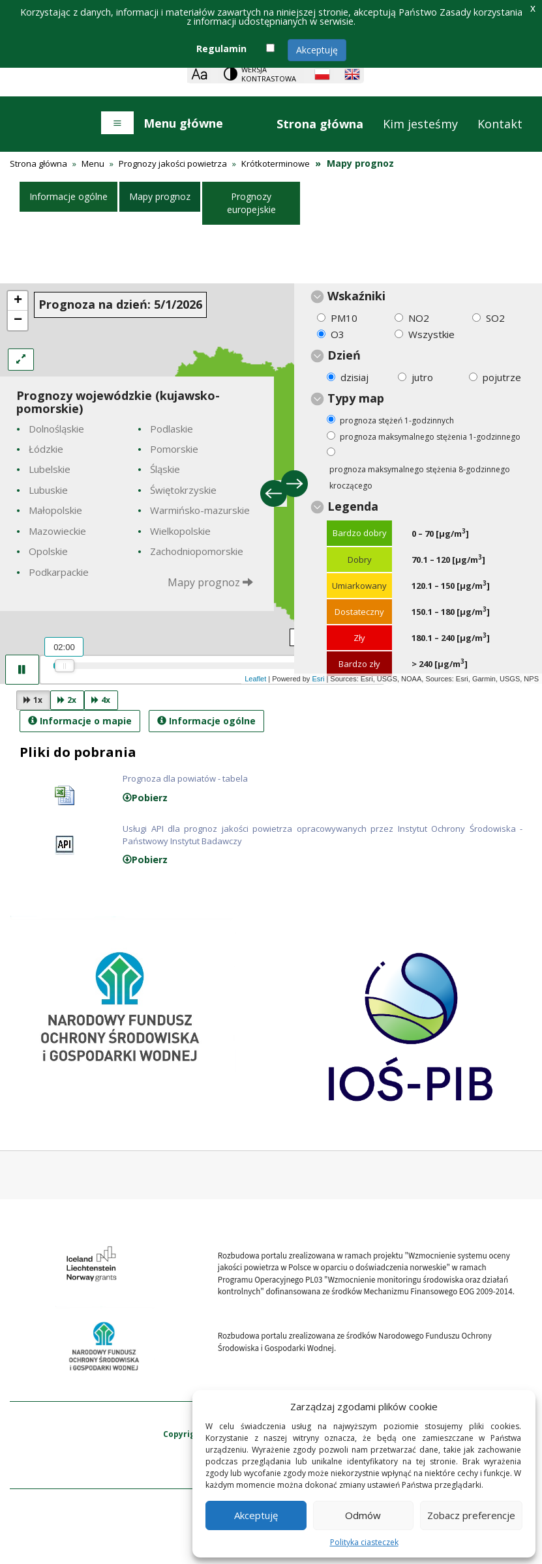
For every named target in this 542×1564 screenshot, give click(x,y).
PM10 (344, 317)
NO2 (418, 317)
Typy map (355, 398)
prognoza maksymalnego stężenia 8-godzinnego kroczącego (419, 477)
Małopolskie (55, 510)
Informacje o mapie (80, 721)
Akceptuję (317, 50)
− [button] (18, 320)
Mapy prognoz (159, 196)
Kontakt (499, 124)
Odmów (363, 1515)
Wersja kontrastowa (268, 74)
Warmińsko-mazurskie (200, 510)
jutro (422, 377)
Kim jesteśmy (420, 124)
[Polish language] (322, 74)
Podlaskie (171, 428)
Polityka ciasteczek (364, 1542)
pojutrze (502, 377)
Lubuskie (48, 489)
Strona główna (320, 124)
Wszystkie (431, 334)
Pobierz (145, 797)
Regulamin (221, 48)
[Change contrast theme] (261, 73)
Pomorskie (174, 448)
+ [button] (18, 301)
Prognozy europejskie (251, 203)
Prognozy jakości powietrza (173, 163)
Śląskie (165, 469)
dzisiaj (354, 377)
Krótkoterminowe (275, 163)
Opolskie (48, 551)
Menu (93, 163)
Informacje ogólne (68, 196)
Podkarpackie (59, 571)
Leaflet (255, 679)
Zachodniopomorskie (196, 551)
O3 (337, 334)
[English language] (352, 74)
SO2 (495, 317)
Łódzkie (46, 448)
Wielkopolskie (180, 530)
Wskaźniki (356, 296)
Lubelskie (49, 469)
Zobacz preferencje (471, 1515)
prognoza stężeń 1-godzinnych (397, 420)
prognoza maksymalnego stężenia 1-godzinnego (430, 436)
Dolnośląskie (56, 428)
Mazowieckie (57, 530)
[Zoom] (199, 74)
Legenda (352, 506)
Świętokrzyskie (183, 489)
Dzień (344, 355)
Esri (318, 679)
